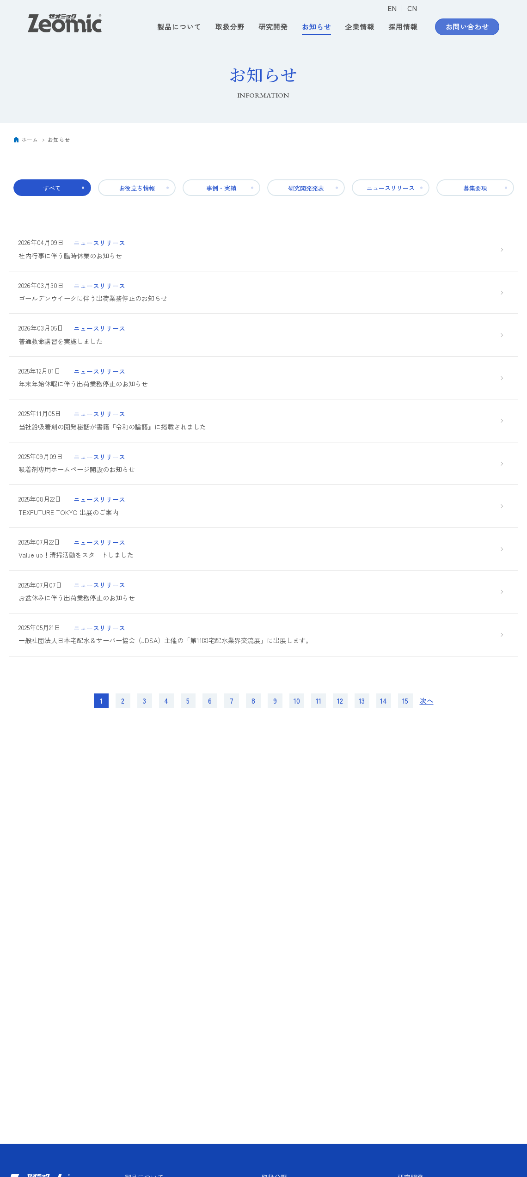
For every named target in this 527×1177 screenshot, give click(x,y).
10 (297, 708)
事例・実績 (221, 188)
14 (383, 708)
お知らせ (316, 27)
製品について (179, 27)
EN (392, 8)
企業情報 (359, 27)
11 (318, 708)
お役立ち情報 (137, 188)
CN (412, 8)
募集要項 (475, 188)
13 (362, 708)
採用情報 (403, 27)
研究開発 (273, 27)
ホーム (29, 139)
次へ (427, 708)
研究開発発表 (306, 188)
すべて (52, 188)
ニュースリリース (391, 188)
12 (340, 708)
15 (405, 708)
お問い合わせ (467, 27)
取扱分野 (230, 27)
